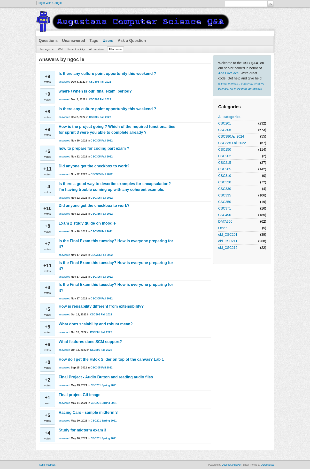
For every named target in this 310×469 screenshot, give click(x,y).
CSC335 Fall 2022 (232, 143)
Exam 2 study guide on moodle (87, 223)
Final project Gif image (79, 395)
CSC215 (224, 162)
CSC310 (224, 176)
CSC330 (224, 189)
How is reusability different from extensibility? (101, 306)
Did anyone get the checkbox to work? (94, 166)
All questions (96, 49)
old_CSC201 (227, 234)
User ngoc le (46, 49)
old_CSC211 (227, 241)
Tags (93, 41)
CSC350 (224, 202)
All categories (229, 117)
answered (64, 81)
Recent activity (76, 49)
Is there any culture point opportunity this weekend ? (107, 73)
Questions (48, 41)
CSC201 (224, 123)
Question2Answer (231, 464)
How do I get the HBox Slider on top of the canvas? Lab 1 (111, 359)
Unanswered (73, 41)
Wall (60, 49)
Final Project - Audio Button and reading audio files (106, 377)
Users (108, 41)
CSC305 (224, 130)
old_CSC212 (227, 248)
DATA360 (225, 221)
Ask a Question (132, 41)
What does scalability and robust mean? (96, 324)
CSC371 (224, 208)
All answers (115, 49)
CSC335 (224, 195)
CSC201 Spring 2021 (104, 385)
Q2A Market (267, 464)
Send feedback (47, 464)
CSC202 (224, 156)
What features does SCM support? (90, 342)
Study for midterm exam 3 (82, 430)
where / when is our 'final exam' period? (95, 91)
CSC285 (224, 169)
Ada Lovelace (228, 73)
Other (222, 228)
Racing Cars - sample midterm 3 (88, 412)
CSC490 (224, 215)
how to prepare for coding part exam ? (94, 148)
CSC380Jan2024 (231, 136)
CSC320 (224, 182)
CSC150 (224, 149)
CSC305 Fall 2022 (100, 81)
